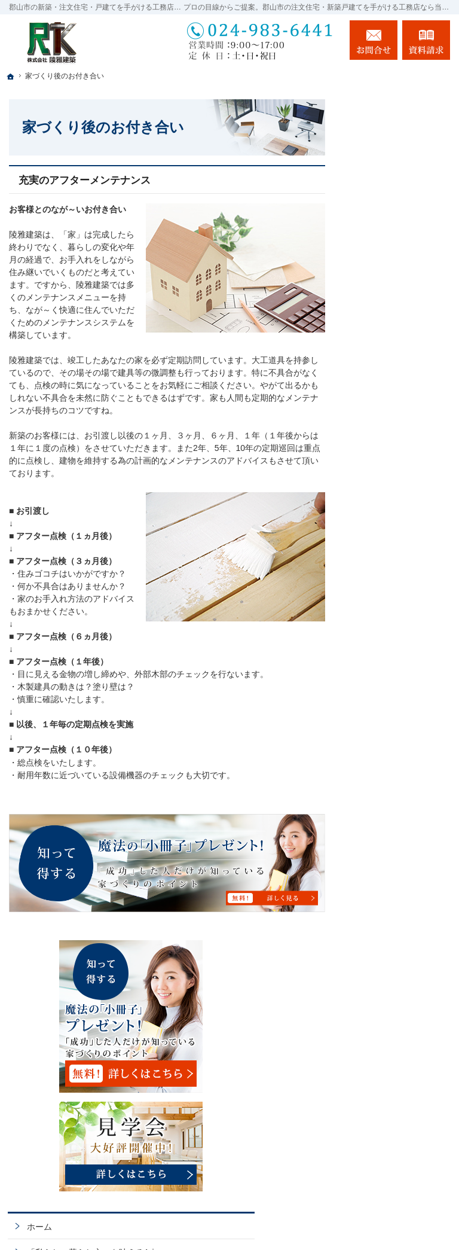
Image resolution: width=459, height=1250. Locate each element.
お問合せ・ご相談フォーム (378, 1170)
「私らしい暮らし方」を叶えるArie (395, 356)
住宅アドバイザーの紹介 (399, 815)
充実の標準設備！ (395, 619)
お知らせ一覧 (387, 908)
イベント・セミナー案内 (399, 428)
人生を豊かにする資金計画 (399, 490)
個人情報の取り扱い (399, 933)
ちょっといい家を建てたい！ (399, 526)
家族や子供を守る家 (399, 696)
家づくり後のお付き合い (399, 727)
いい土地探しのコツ (399, 459)
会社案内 (379, 758)
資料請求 (426, 40)
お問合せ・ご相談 (395, 882)
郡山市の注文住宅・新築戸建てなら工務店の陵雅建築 (299, 1218)
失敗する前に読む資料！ (399, 851)
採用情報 (379, 784)
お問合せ (373, 40)
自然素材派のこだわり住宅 (399, 588)
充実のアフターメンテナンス (85, 180)
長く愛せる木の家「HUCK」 (395, 392)
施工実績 (379, 557)
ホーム (374, 325)
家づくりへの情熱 (395, 670)
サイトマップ (387, 959)
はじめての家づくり (399, 645)
